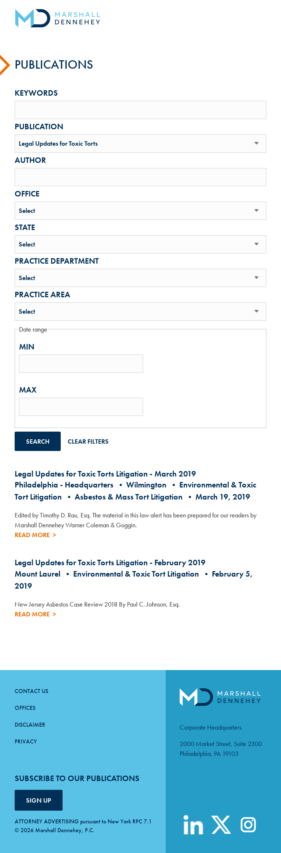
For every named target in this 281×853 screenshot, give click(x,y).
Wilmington (146, 484)
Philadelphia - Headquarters (64, 484)
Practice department (57, 261)
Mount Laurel (37, 574)
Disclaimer (30, 724)
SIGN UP (38, 800)
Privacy (26, 741)
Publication (39, 127)
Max (28, 390)
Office (27, 194)
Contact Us (31, 691)
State (25, 227)
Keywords (36, 93)
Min (26, 347)
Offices (25, 708)
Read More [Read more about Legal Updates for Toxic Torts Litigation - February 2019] (32, 614)
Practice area (42, 295)
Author (30, 160)
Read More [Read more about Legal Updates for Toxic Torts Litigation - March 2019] (32, 535)
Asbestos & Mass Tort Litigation (129, 496)
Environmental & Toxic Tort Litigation (136, 574)
